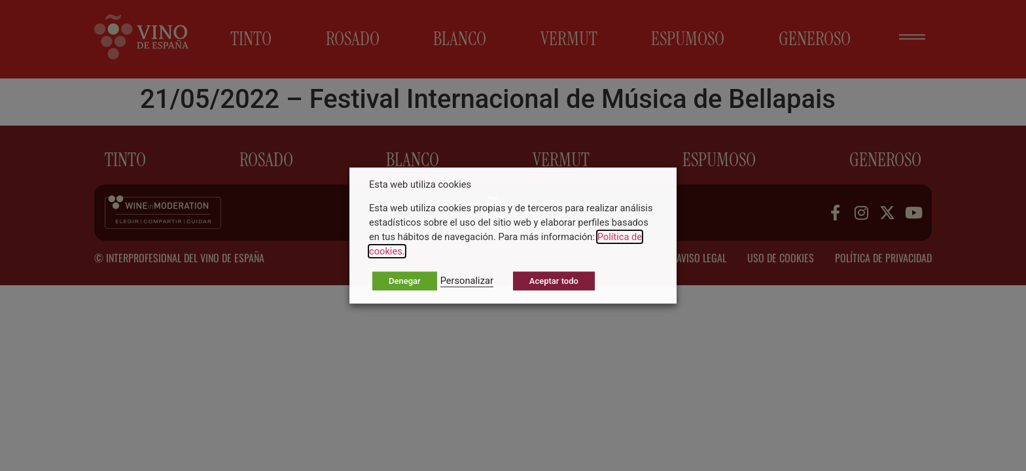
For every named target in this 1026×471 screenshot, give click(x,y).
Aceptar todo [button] (553, 281)
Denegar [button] (405, 281)
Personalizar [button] (466, 281)
